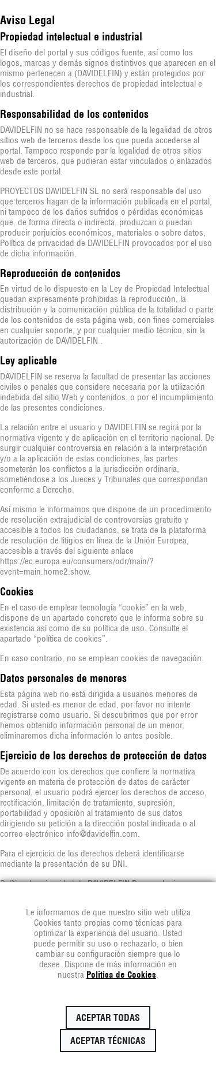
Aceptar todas (108, 1017)
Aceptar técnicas (108, 1040)
